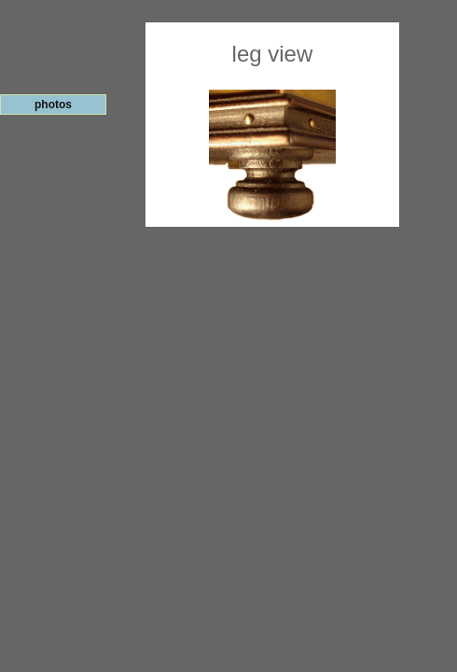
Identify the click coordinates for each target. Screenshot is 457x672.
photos (53, 104)
